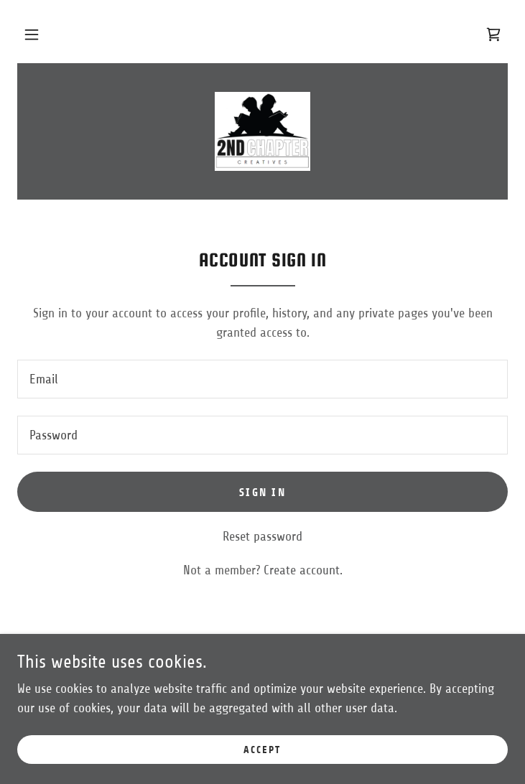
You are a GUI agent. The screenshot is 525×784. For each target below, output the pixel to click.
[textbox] (262, 379)
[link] (493, 34)
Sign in (262, 492)
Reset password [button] (262, 536)
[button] (31, 34)
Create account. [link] (303, 570)
